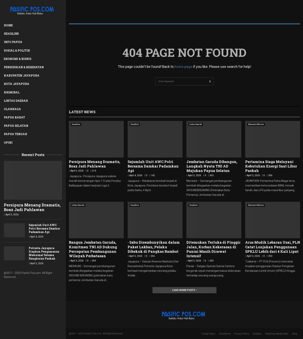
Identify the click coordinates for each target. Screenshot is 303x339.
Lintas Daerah (16, 101)
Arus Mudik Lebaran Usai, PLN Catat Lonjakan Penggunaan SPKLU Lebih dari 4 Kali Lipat (272, 247)
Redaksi (257, 333)
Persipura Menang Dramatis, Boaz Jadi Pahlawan (32, 207)
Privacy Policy (241, 333)
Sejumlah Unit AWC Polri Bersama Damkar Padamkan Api (44, 228)
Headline (11, 33)
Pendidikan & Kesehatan (24, 67)
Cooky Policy (208, 333)
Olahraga (12, 109)
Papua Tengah (15, 134)
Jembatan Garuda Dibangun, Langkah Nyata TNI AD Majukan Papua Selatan (211, 166)
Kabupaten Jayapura (21, 75)
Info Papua (13, 42)
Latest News (82, 112)
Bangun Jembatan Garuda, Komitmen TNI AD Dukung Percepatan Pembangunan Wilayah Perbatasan (93, 249)
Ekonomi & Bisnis (17, 59)
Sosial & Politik (17, 50)
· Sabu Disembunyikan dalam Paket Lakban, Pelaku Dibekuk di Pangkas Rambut (154, 247)
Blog (294, 333)
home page (183, 67)
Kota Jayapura (16, 84)
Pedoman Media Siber (276, 333)
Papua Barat (14, 117)
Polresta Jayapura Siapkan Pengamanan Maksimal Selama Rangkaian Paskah (44, 253)
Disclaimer (225, 333)
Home (8, 25)
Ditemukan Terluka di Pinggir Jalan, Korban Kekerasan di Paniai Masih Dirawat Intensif (213, 249)
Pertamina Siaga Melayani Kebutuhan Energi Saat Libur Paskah (271, 166)
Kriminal (12, 92)
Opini (8, 142)
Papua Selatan (16, 126)
